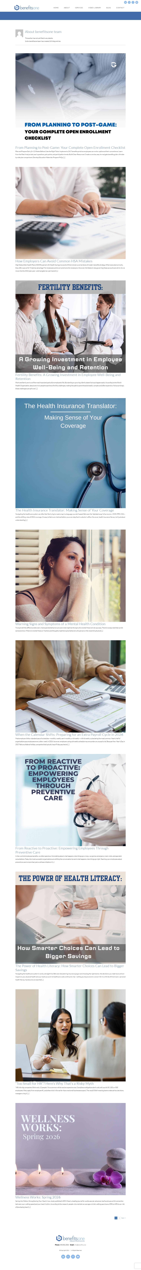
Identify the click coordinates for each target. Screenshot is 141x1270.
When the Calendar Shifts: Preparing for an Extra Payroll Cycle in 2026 (69, 736)
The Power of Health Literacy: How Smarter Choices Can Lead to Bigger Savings (69, 969)
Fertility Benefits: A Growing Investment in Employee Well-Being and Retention (68, 378)
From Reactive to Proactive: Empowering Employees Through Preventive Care (62, 851)
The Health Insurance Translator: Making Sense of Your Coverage (64, 511)
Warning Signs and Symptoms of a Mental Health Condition (60, 625)
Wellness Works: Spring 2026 (38, 1198)
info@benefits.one (80, 1246)
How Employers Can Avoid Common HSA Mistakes (53, 262)
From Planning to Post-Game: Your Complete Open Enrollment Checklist (70, 149)
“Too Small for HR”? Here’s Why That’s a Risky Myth (54, 1084)
